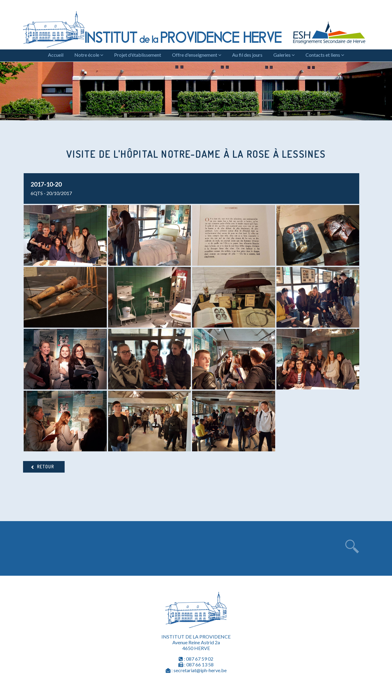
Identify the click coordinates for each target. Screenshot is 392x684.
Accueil (55, 55)
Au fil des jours (247, 55)
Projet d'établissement (137, 55)
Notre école (88, 55)
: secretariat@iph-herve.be (196, 670)
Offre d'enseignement (196, 55)
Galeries (284, 55)
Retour (45, 466)
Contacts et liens (325, 55)
